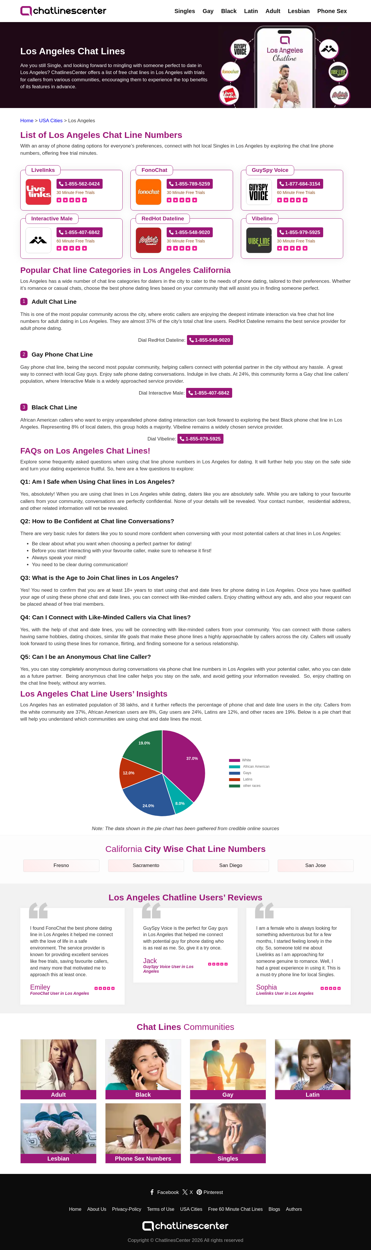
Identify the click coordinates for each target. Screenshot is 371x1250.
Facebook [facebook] (168, 1192)
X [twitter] (191, 1192)
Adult (272, 11)
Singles (184, 11)
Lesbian (299, 11)
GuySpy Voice (270, 170)
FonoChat (154, 170)
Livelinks (43, 170)
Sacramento (146, 865)
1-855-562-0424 (82, 184)
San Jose (315, 865)
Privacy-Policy (126, 1209)
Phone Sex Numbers (143, 1158)
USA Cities (191, 1209)
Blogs (274, 1209)
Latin (251, 11)
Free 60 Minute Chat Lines (235, 1209)
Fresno (61, 865)
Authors (294, 1209)
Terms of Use (160, 1209)
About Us (96, 1209)
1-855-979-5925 (302, 232)
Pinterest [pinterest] (213, 1192)
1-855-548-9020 (192, 232)
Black (229, 11)
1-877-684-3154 (302, 184)
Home (75, 1209)
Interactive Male (52, 218)
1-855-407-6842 (82, 232)
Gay (208, 11)
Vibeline (262, 218)
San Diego (230, 865)
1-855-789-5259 (192, 184)
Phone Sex (332, 11)
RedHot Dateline (162, 218)
